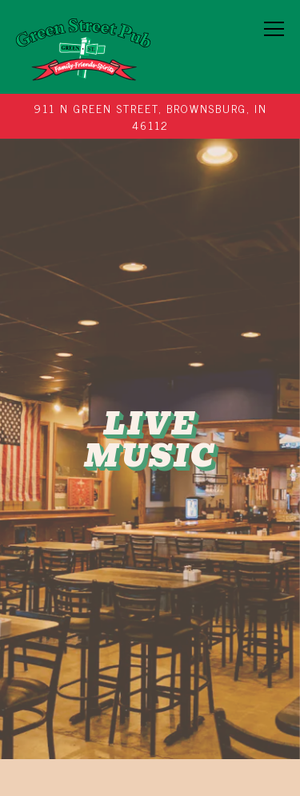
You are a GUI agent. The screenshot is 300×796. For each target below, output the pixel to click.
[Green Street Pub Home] (83, 47)
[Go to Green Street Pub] (150, 116)
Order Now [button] (150, 716)
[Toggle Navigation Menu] (275, 29)
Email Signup (150, 768)
